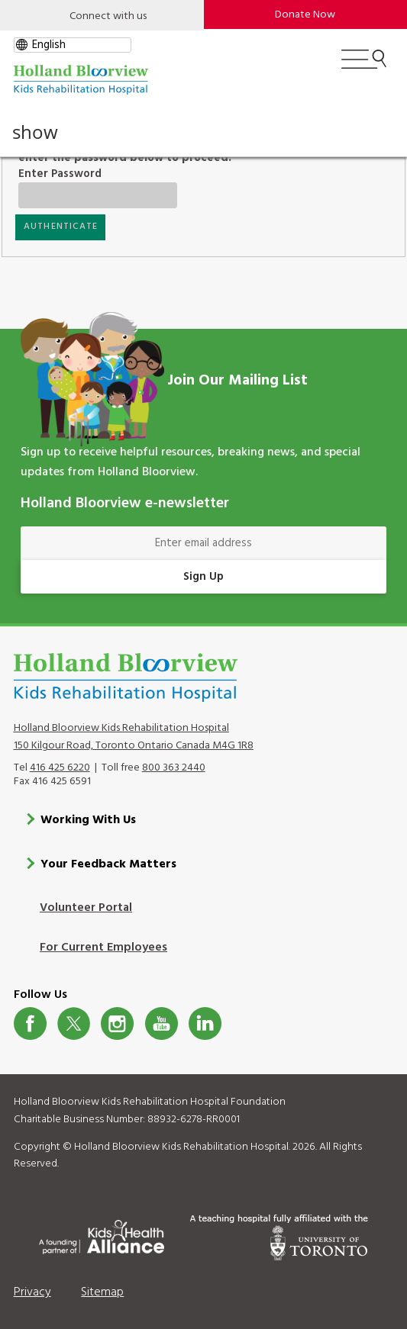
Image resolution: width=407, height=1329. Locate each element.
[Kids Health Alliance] (101, 1233)
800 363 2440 (173, 767)
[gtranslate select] (72, 45)
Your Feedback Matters (108, 864)
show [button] (35, 132)
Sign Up (203, 577)
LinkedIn (205, 1022)
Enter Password (84, 174)
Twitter (73, 1022)
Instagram (117, 1022)
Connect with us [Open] (108, 16)
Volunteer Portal (86, 908)
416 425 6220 (60, 767)
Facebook (30, 1022)
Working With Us (88, 819)
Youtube (161, 1022)
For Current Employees (103, 947)
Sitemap (102, 1292)
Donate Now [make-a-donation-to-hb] (305, 15)
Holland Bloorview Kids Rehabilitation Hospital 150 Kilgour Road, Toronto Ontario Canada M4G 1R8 (134, 736)
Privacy (32, 1292)
